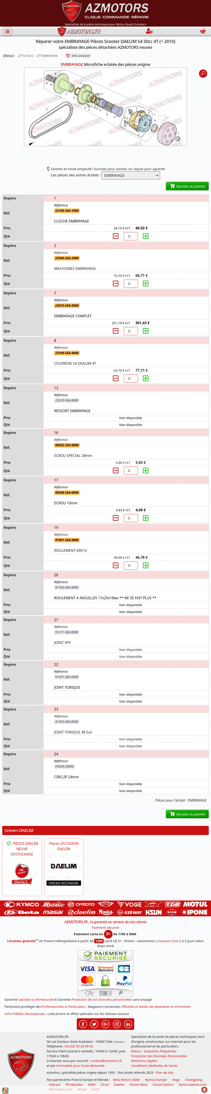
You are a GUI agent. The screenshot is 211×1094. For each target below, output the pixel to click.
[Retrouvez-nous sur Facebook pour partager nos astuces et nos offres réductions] (83, 1023)
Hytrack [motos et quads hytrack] (55, 1084)
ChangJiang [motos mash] (193, 1080)
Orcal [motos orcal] (105, 1084)
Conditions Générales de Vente (154, 1065)
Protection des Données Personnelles (159, 1056)
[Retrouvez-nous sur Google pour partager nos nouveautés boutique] (105, 1023)
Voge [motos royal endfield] (176, 1080)
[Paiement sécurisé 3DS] (105, 973)
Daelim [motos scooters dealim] (119, 1084)
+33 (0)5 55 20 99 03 (78, 1046)
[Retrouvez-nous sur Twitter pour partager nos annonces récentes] (94, 1023)
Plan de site (164, 1072)
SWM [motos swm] (91, 1084)
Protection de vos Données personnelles (101, 999)
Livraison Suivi (168, 941)
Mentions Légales (144, 1061)
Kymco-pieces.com (193, 1084)
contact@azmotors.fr (106, 1061)
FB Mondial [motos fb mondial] (74, 1084)
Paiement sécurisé (105, 927)
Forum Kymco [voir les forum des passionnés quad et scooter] (163, 1084)
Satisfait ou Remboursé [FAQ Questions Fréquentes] (35, 999)
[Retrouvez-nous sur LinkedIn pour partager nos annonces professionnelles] (128, 1023)
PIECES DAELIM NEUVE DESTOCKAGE (22, 849)
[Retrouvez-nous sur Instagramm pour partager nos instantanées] (117, 1023)
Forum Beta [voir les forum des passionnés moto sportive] (138, 1084)
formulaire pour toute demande (80, 1065)
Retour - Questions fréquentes (154, 1051)
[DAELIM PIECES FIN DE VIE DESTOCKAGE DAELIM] (22, 874)
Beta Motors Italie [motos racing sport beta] (126, 1080)
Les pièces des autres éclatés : (76, 175)
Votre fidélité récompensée (24, 1014)
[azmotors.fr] (79, 31)
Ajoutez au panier (187, 186)
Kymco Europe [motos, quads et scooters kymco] (156, 1080)
